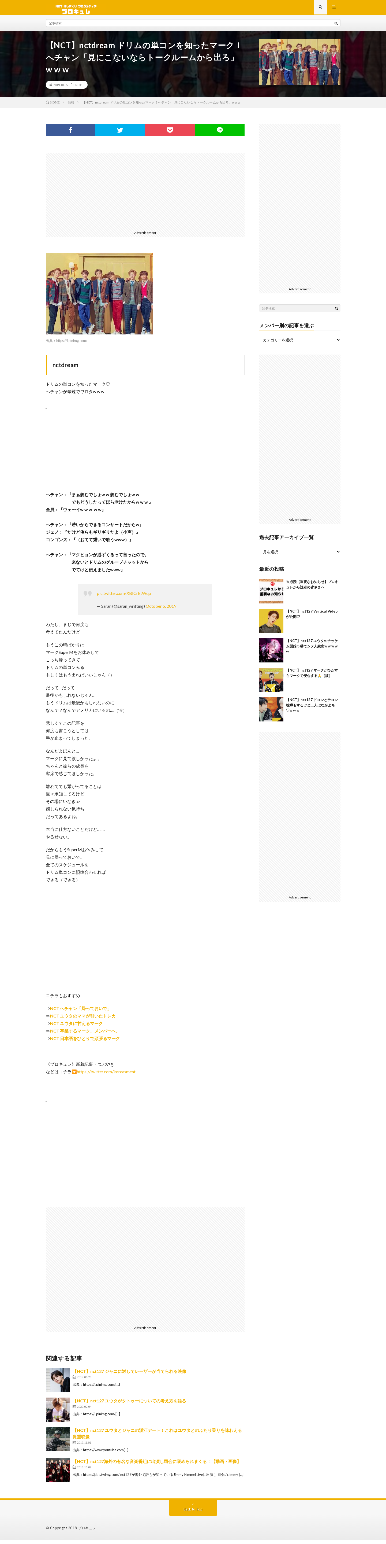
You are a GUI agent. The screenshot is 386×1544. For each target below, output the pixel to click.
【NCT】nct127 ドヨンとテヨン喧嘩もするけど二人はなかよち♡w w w (312, 709)
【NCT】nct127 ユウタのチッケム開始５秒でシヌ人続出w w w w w (312, 650)
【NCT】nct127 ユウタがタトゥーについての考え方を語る (129, 1404)
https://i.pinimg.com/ (71, 344)
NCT (78, 88)
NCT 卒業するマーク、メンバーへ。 (85, 1034)
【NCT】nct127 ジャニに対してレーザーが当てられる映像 (129, 1375)
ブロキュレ (87, 1532)
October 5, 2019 (161, 610)
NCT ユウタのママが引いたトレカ (83, 1019)
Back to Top (193, 1513)
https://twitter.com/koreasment (106, 1075)
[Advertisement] (145, 195)
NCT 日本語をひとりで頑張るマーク (85, 1042)
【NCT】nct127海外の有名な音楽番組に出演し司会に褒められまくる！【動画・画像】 (157, 1465)
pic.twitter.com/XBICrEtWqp (124, 597)
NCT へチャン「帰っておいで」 (80, 1012)
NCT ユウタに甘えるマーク (76, 1027)
